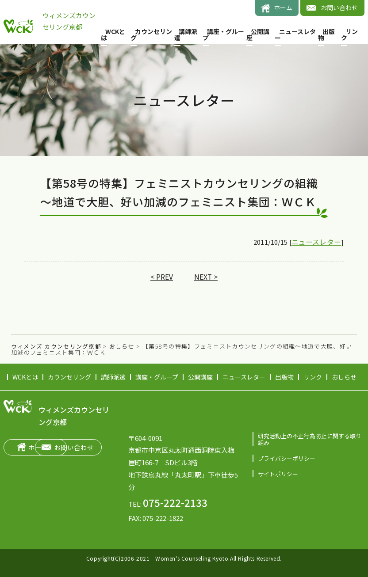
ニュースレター (295, 34)
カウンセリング (151, 34)
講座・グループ (223, 34)
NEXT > (206, 277)
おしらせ (344, 377)
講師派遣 (185, 34)
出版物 (326, 34)
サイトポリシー (278, 473)
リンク (349, 34)
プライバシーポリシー (286, 458)
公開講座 (257, 34)
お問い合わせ (339, 7)
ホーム (283, 7)
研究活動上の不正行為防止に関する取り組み (309, 439)
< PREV (161, 277)
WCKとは (113, 34)
